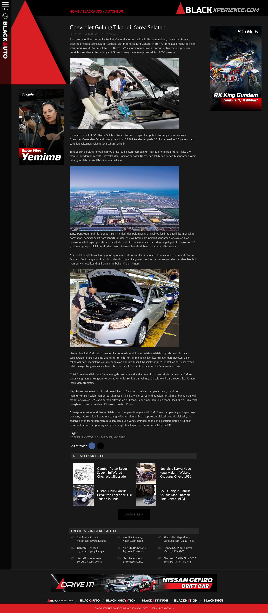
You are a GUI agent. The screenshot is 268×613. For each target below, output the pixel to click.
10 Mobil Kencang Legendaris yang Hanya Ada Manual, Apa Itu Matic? (90, 552)
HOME (74, 11)
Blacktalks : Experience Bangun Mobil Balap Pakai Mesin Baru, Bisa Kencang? (179, 540)
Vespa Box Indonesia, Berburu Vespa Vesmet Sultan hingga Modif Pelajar (90, 563)
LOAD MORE (134, 514)
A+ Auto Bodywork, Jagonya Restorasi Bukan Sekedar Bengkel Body (134, 552)
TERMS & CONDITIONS (162, 608)
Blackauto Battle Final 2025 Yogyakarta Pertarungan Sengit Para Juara (180, 561)
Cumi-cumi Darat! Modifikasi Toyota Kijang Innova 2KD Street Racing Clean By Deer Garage (92, 542)
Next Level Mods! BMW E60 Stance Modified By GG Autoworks (133, 563)
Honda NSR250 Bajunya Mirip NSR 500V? (178, 549)
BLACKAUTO (92, 11)
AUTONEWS (114, 11)
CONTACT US (144, 608)
